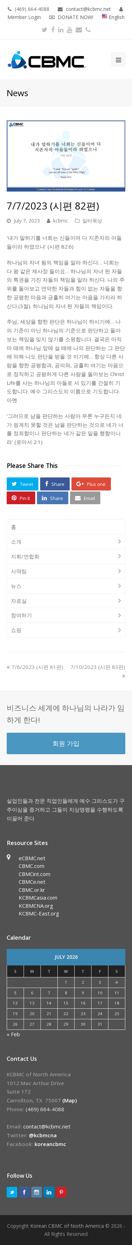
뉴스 (16, 585)
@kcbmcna (43, 1135)
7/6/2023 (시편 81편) (35, 666)
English (113, 17)
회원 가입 (66, 743)
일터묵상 (92, 220)
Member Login (24, 17)
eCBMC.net (32, 858)
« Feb (13, 1034)
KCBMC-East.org (39, 913)
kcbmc (60, 220)
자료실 (19, 600)
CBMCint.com (34, 873)
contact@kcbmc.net (89, 9)
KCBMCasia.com (38, 897)
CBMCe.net (32, 881)
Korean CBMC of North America (67, 1225)
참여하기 (21, 615)
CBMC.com (31, 865)
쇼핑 (16, 629)
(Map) (69, 1100)
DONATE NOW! (75, 17)
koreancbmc (50, 1143)
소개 (16, 541)
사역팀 (19, 571)
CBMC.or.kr (32, 889)
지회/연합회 (25, 556)
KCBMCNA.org (36, 905)
